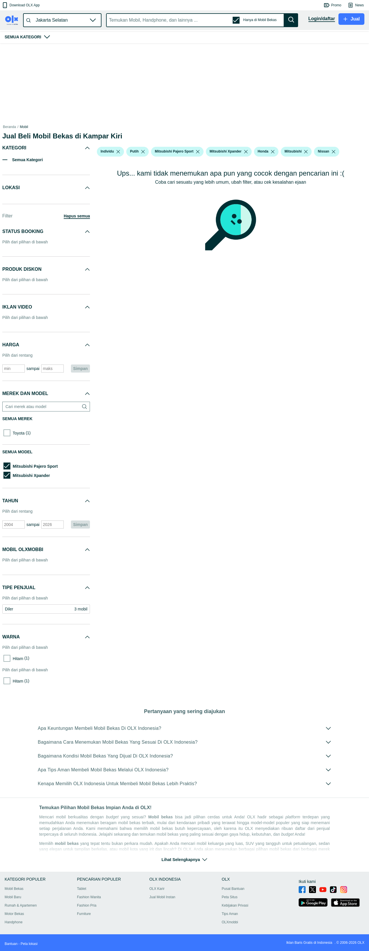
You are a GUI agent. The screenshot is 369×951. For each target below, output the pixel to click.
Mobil (24, 127)
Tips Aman (230, 914)
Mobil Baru (13, 897)
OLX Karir (157, 889)
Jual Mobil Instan (162, 897)
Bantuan (11, 944)
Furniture (84, 914)
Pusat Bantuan (233, 889)
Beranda (9, 127)
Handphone (13, 922)
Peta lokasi (28, 944)
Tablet (81, 889)
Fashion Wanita (89, 897)
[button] (20, 5)
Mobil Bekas (14, 889)
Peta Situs (230, 897)
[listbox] (118, 152)
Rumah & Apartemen (21, 905)
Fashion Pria (86, 905)
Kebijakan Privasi (235, 905)
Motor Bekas (14, 914)
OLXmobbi (230, 922)
